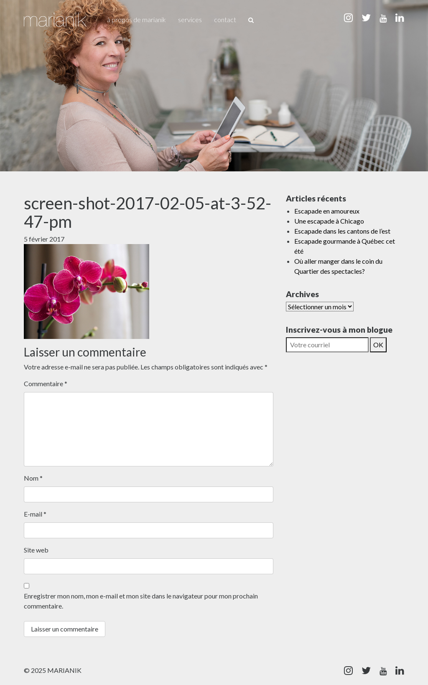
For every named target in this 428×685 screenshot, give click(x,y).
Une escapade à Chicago (329, 221)
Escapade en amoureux (326, 211)
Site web (36, 550)
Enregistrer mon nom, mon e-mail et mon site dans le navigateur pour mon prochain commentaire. (141, 601)
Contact (225, 19)
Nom (33, 478)
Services (190, 19)
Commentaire (45, 383)
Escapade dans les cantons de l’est (342, 231)
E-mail (35, 514)
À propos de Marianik (136, 19)
